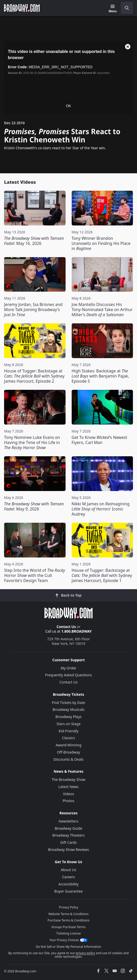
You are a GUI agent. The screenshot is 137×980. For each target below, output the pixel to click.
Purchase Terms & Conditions (68, 920)
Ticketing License (68, 933)
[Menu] (113, 8)
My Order (68, 668)
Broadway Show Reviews (68, 849)
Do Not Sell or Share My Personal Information (68, 946)
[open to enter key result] (127, 8)
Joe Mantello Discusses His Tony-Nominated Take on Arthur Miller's (102, 309)
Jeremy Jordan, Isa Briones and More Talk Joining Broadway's (33, 309)
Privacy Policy (68, 907)
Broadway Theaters (68, 835)
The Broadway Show (68, 779)
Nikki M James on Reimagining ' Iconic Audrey (101, 509)
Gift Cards (68, 842)
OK (68, 106)
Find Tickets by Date (68, 702)
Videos (68, 793)
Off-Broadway (68, 752)
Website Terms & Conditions (68, 914)
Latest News (68, 786)
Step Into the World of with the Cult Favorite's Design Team (34, 575)
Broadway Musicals (69, 709)
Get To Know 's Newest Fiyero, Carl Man (99, 440)
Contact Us (66, 626)
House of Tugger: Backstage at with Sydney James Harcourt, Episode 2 (34, 376)
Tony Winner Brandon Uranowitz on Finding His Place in (101, 243)
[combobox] (125, 8)
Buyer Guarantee (68, 891)
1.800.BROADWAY (76, 631)
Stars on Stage (68, 723)
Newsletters (69, 821)
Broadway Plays (68, 716)
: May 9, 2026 (34, 506)
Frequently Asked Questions (68, 675)
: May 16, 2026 (34, 240)
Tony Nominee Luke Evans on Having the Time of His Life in (32, 442)
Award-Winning (68, 745)
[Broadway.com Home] (22, 8)
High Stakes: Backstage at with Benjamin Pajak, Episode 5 (100, 376)
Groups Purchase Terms (69, 927)
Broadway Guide (68, 828)
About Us (68, 869)
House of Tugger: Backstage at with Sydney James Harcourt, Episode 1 (102, 575)
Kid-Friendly (69, 730)
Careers (68, 876)
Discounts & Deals (68, 759)
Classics (68, 737)
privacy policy (85, 953)
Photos (68, 800)
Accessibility (68, 884)
